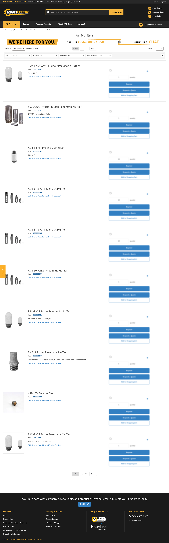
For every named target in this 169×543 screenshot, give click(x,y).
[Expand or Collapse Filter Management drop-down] (162, 55)
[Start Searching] (116, 12)
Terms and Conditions (53, 526)
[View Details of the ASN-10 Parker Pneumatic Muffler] (13, 279)
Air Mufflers (48, 30)
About (5, 515)
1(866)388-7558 (140, 516)
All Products (7, 30)
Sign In (155, 2)
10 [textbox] (159, 49)
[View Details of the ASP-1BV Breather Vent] (13, 402)
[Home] (17, 12)
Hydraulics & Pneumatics (20, 30)
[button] (93, 48)
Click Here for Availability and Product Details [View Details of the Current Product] (44, 77)
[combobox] (84, 12)
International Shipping (53, 523)
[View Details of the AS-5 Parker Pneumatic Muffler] (13, 156)
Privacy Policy (8, 519)
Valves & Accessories (36, 30)
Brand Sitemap (8, 526)
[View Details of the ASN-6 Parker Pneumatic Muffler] (13, 238)
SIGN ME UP (84, 504)
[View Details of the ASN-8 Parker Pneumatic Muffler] (13, 197)
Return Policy (50, 515)
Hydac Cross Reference (11, 534)
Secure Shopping (52, 519)
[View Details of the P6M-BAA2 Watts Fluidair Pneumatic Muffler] (13, 74)
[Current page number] (82, 48)
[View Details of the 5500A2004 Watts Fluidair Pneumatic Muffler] (13, 115)
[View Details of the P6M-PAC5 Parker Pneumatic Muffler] (13, 320)
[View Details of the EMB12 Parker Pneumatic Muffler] (13, 361)
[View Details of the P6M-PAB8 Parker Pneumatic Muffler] (13, 443)
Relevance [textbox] (18, 49)
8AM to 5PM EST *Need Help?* (14, 2)
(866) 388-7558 (37, 2)
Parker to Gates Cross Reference (14, 530)
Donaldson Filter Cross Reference (15, 523)
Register (163, 2)
